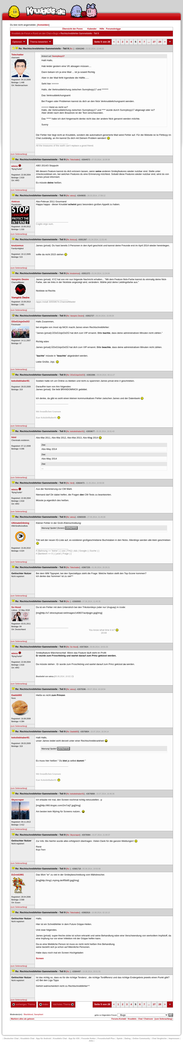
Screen (40, 958)
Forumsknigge (113, 29)
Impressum (174, 1038)
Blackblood (28, 1014)
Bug (55, 33)
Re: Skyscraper (73, 835)
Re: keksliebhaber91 (75, 431)
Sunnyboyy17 (58, 56)
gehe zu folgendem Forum (106, 1015)
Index (43, 1004)
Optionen (19, 41)
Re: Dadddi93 (72, 732)
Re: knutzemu (73, 273)
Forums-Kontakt (119, 1019)
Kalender (92, 29)
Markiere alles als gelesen (22, 1019)
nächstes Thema (63, 1004)
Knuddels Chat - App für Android (36, 1038)
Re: (72, 49)
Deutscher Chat (11, 1038)
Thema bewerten (40, 41)
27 (154, 41)
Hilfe (102, 29)
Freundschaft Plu (106, 1038)
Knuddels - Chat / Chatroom (140, 1019)
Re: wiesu (71, 195)
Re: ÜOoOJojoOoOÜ (76, 375)
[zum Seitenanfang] (19, 154)
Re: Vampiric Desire (75, 316)
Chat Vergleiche (159, 1038)
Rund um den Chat (42, 33)
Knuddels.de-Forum (21, 33)
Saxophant (38, 1014)
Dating (127, 1038)
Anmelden (43, 25)
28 (160, 41)
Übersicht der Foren (72, 29)
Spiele (119, 1038)
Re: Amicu (71, 239)
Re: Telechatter (73, 159)
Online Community (141, 1038)
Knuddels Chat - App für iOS (66, 1038)
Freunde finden (88, 1038)
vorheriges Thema (23, 1004)
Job (91, 1041)
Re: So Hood (72, 647)
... (149, 41)
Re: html (70, 483)
